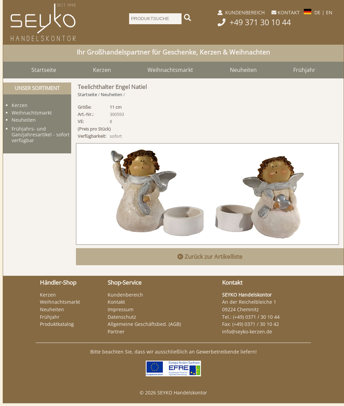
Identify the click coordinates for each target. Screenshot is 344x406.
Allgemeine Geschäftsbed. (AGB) (144, 324)
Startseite (43, 70)
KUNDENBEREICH (245, 12)
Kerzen (102, 70)
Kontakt (116, 302)
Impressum (121, 309)
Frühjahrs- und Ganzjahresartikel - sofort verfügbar (40, 134)
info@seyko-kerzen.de (247, 331)
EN (329, 12)
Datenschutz (122, 317)
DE (317, 12)
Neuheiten (243, 70)
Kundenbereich (125, 294)
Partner (116, 331)
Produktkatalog (57, 324)
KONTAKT (289, 12)
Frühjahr (304, 70)
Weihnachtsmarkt (170, 70)
